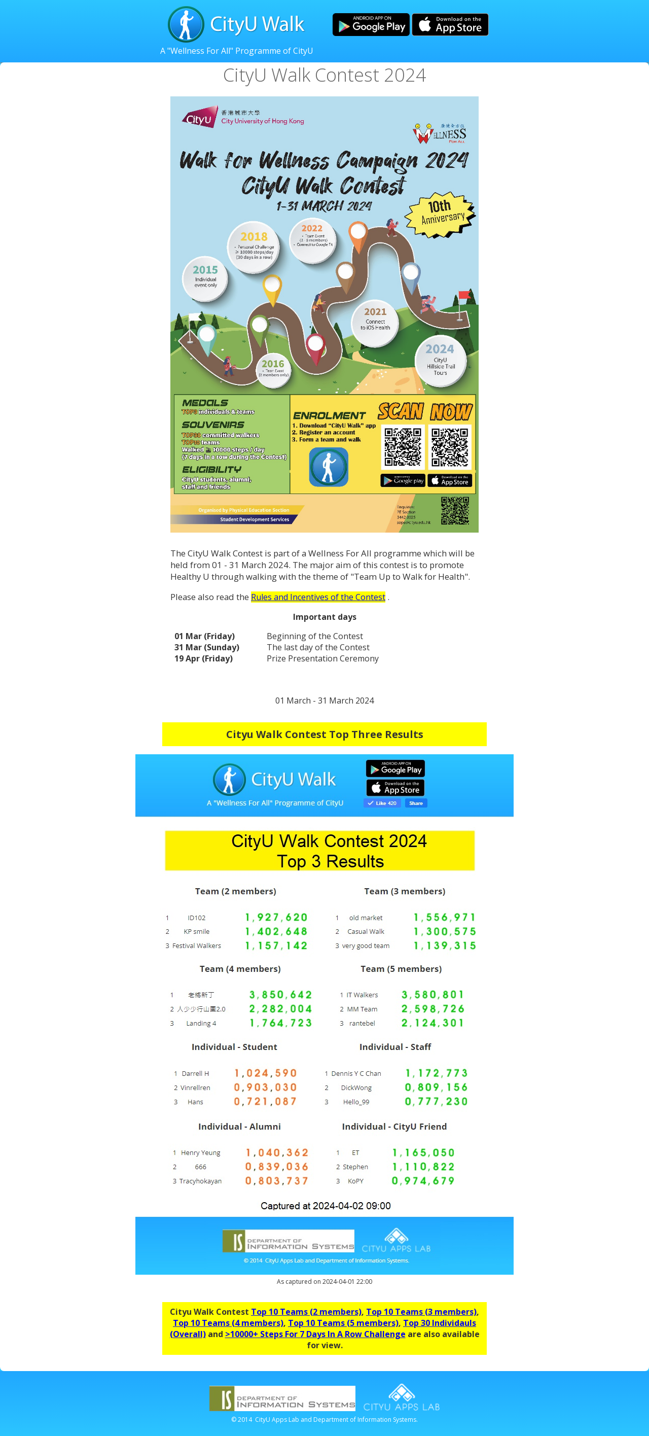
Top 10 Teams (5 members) (343, 1322)
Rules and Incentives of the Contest (318, 597)
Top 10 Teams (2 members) (306, 1311)
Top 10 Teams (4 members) (228, 1322)
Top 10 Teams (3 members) (421, 1311)
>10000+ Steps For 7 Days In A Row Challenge (315, 1334)
